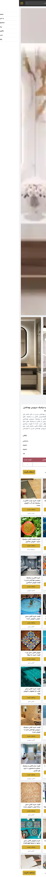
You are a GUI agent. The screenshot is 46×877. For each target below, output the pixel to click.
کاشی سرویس (34, 513)
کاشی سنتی (34, 552)
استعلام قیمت (10, 472)
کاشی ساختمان (34, 776)
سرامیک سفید (34, 627)
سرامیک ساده (12, 550)
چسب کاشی (11, 513)
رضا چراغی (29, 472)
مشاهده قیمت (34, 510)
